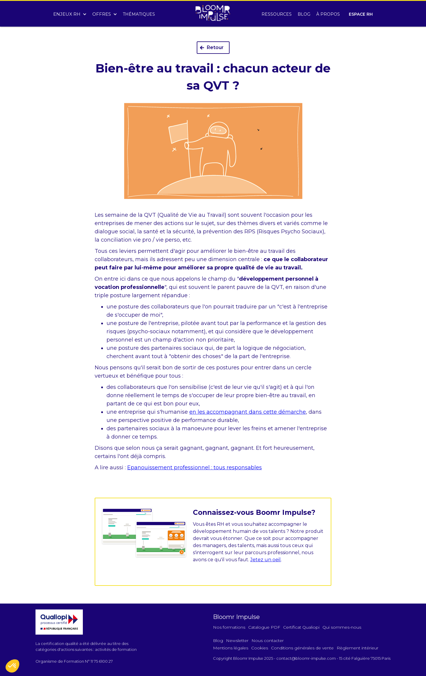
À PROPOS (328, 14)
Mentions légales (230, 648)
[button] (69, 12)
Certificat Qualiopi (301, 627)
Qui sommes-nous (341, 627)
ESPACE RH (361, 14)
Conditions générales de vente (302, 648)
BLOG (304, 14)
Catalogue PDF (264, 627)
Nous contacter (267, 640)
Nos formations (229, 627)
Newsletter (237, 640)
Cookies (259, 648)
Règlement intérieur (357, 648)
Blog (218, 640)
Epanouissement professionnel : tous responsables (194, 467)
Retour (215, 47)
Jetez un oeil (265, 559)
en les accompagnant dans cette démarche (247, 412)
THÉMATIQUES (139, 14)
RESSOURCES (277, 14)
